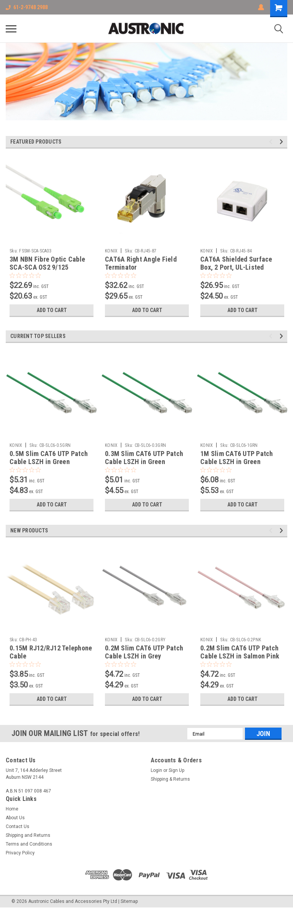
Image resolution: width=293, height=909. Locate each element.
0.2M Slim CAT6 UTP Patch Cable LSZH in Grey (144, 652)
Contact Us (17, 826)
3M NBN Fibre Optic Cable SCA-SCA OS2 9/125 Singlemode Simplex (47, 267)
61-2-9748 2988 (27, 7)
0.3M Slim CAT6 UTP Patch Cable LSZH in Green (144, 458)
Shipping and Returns (28, 835)
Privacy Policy (20, 853)
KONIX (111, 251)
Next (282, 142)
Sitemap (129, 901)
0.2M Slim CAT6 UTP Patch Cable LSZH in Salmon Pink (239, 652)
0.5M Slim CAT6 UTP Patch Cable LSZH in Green (49, 458)
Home (12, 809)
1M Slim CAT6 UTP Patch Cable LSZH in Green (236, 458)
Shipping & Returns (170, 779)
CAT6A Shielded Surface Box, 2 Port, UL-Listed (236, 263)
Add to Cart (52, 310)
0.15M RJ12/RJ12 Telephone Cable (51, 652)
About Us (15, 817)
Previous (272, 142)
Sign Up (176, 770)
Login (156, 770)
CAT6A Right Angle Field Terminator (141, 263)
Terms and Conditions (29, 844)
